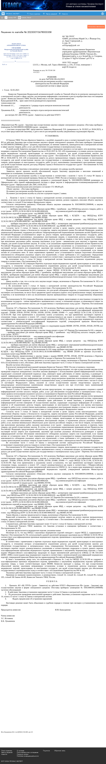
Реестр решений (51, 14)
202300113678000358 (39, 32)
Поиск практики (35, 14)
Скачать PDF (12, 17)
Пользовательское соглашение (27, 752)
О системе (20, 751)
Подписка (46, 751)
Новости (65, 14)
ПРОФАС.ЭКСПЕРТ (12, 14)
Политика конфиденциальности (28, 756)
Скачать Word (26, 17)
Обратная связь (59, 751)
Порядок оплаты (22, 754)
